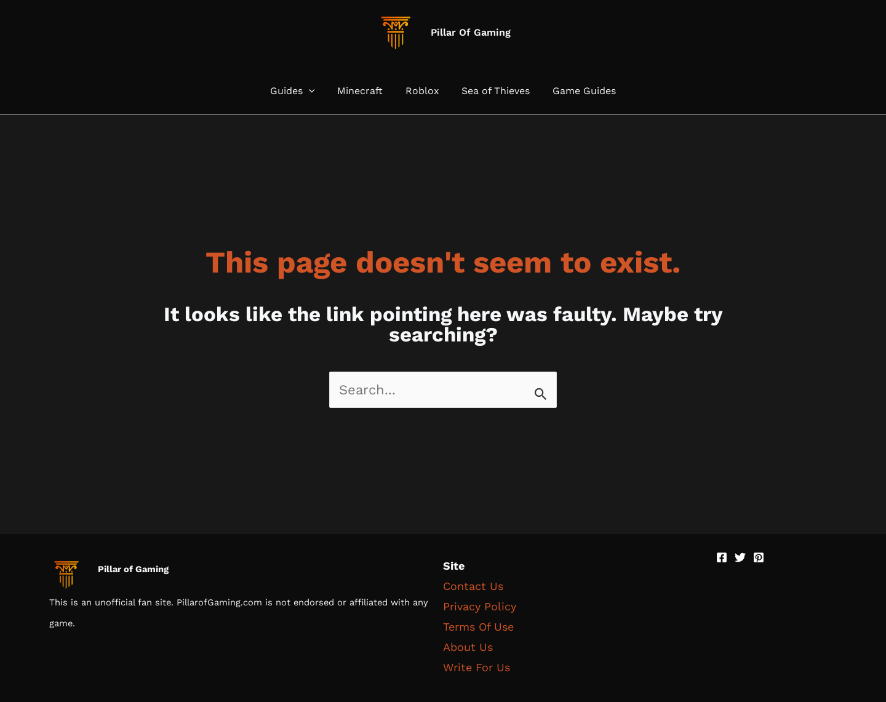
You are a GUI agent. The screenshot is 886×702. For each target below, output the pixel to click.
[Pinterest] (758, 557)
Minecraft (363, 91)
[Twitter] (740, 557)
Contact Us (473, 586)
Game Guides (578, 91)
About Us (468, 646)
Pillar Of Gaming (471, 32)
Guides (298, 91)
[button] (314, 91)
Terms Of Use (478, 626)
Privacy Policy (479, 606)
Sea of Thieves (493, 91)
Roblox (422, 91)
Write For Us (476, 667)
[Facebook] (721, 557)
